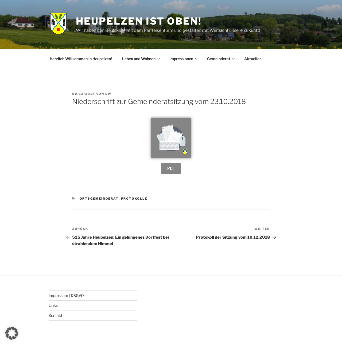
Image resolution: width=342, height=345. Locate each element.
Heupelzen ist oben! (139, 21)
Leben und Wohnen (141, 58)
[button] (12, 333)
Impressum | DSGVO (66, 295)
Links (53, 305)
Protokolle (134, 198)
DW (108, 94)
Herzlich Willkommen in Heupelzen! (81, 58)
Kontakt (55, 315)
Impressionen (183, 58)
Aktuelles (252, 58)
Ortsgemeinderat (99, 198)
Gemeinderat (221, 58)
